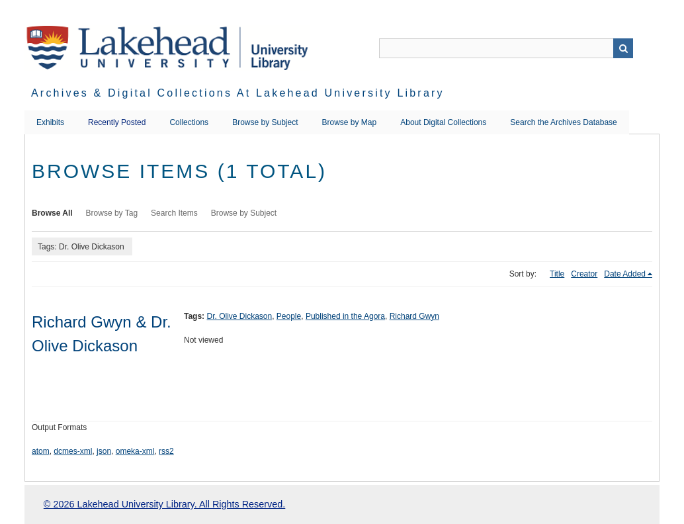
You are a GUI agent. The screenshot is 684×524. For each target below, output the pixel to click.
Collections (188, 122)
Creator (584, 274)
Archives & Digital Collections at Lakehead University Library (238, 93)
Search (623, 48)
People (289, 316)
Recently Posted (117, 122)
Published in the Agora (345, 316)
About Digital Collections (443, 122)
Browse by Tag (112, 213)
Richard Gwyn (414, 316)
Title (557, 274)
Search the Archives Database (563, 122)
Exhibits (50, 122)
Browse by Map (349, 122)
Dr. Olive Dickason (239, 316)
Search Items (174, 213)
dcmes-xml (73, 451)
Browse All (52, 213)
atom (41, 451)
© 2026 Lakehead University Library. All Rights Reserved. (164, 504)
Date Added (625, 274)
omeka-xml (135, 451)
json (104, 451)
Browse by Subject (265, 122)
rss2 (166, 451)
